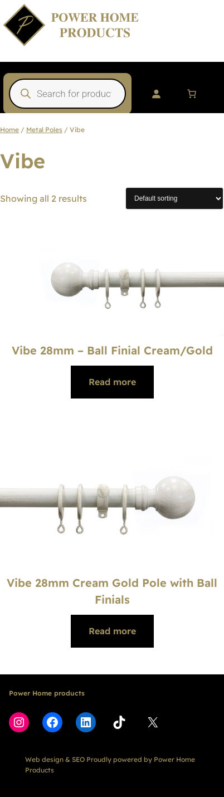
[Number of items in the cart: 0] (192, 93)
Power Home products (47, 693)
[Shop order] (174, 198)
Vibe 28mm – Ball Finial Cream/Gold (112, 350)
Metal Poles (44, 129)
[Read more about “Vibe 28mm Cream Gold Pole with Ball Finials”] (112, 631)
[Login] (156, 93)
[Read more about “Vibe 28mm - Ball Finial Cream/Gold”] (112, 382)
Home (9, 129)
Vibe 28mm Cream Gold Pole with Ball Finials (112, 591)
